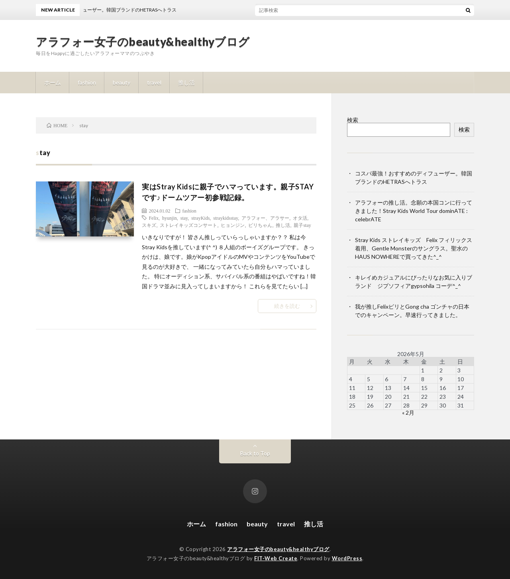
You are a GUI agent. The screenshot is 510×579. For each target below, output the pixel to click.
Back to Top (255, 453)
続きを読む (287, 306)
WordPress (347, 558)
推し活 (186, 82)
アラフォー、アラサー (265, 217)
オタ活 (300, 217)
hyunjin (169, 217)
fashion (87, 82)
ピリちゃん (260, 225)
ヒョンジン (233, 225)
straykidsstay (225, 217)
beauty (121, 82)
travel (154, 82)
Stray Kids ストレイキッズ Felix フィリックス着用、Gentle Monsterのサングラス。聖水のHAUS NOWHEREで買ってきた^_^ (413, 248)
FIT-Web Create (275, 558)
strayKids (200, 217)
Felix (154, 217)
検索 (352, 119)
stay (184, 217)
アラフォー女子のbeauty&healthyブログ (143, 41)
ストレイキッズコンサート (188, 225)
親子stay (302, 225)
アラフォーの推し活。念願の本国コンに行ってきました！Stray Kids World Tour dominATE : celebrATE (413, 211)
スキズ (149, 225)
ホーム (52, 82)
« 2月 (408, 412)
